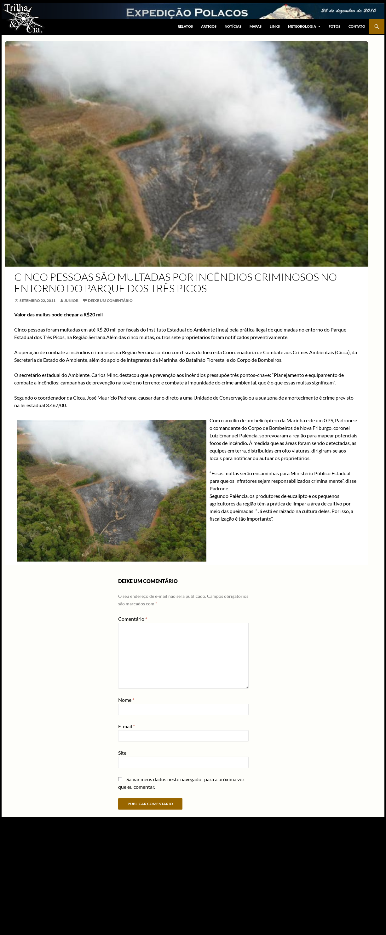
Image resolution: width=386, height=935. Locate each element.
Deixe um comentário (110, 300)
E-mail (126, 726)
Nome (126, 700)
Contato (357, 26)
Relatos (185, 26)
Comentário (132, 619)
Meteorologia (302, 26)
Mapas (256, 26)
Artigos (208, 26)
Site (122, 753)
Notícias (233, 26)
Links (275, 26)
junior (71, 300)
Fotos (334, 26)
